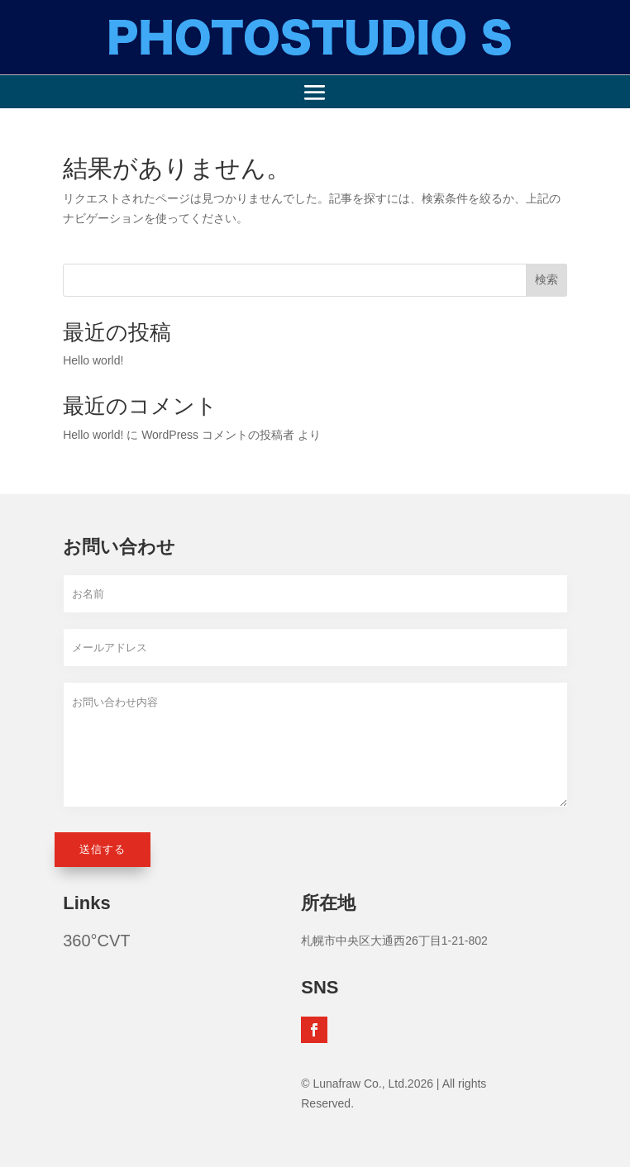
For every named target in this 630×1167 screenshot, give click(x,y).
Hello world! (93, 360)
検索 (546, 279)
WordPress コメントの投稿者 (217, 434)
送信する (102, 849)
